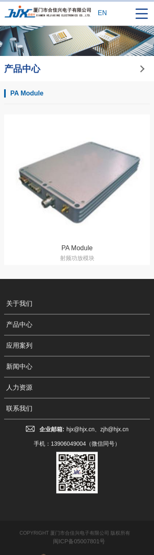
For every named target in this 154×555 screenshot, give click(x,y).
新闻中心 (19, 371)
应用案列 (19, 350)
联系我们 (19, 413)
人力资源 (19, 392)
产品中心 (19, 329)
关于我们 (19, 308)
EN (102, 13)
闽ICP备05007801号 (79, 549)
